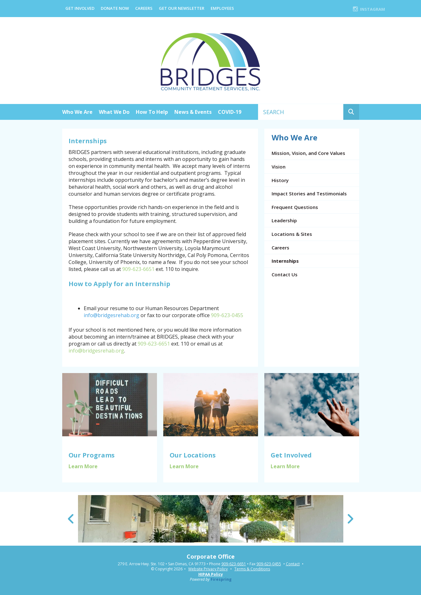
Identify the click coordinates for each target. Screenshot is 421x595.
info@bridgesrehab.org (96, 350)
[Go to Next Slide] (350, 518)
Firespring (221, 579)
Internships (285, 261)
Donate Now (115, 8)
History (280, 180)
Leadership (284, 220)
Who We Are (77, 111)
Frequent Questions (295, 207)
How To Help (152, 111)
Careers (144, 8)
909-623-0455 (227, 315)
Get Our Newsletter (181, 8)
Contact (293, 564)
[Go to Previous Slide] (71, 518)
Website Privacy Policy (208, 569)
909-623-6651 (138, 269)
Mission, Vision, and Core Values (308, 153)
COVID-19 (229, 111)
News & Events (193, 111)
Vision (279, 166)
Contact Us (285, 274)
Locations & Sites (292, 234)
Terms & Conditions (252, 569)
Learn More (83, 466)
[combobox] (300, 112)
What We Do (114, 111)
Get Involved (79, 8)
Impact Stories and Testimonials (309, 193)
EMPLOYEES (222, 8)
